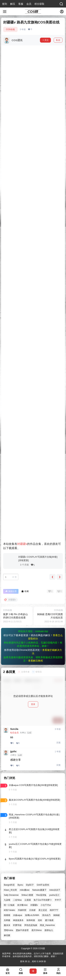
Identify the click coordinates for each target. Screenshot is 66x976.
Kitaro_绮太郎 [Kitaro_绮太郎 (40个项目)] (10, 890)
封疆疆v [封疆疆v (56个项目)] (34, 905)
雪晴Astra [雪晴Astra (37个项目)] (8, 930)
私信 (58, 40)
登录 (33, 704)
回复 (58, 742)
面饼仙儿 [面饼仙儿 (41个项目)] (49, 930)
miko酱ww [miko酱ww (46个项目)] (24, 890)
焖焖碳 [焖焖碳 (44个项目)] (56, 915)
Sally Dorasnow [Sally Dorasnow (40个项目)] (11, 895)
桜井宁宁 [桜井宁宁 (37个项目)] (54, 910)
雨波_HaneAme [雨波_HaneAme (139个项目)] (47, 925)
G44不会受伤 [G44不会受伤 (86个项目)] (43, 885)
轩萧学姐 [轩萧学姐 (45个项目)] (17, 925)
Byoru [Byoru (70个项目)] (20, 885)
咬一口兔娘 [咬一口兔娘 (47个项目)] (9, 905)
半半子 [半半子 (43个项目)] (58, 900)
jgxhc (13, 751)
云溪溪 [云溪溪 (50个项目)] (27, 900)
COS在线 (10, 29)
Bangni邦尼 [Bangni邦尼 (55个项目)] (9, 885)
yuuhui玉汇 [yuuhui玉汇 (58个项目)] (54, 895)
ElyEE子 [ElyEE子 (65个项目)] (30, 885)
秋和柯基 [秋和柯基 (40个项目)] (31, 920)
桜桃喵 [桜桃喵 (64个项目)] (7, 915)
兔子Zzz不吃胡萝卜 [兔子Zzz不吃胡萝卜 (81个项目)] (43, 900)
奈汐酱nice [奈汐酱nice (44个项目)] (22, 905)
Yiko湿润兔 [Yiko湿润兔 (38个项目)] (41, 895)
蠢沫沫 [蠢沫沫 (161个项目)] (7, 925)
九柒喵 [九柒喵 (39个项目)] (7, 900)
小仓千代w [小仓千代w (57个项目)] (46, 905)
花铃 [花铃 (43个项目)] (40, 920)
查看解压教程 (35, 660)
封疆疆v (22, 543)
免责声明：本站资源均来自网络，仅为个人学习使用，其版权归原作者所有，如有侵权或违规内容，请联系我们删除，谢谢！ (32, 955)
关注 (45, 40)
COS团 (41, 948)
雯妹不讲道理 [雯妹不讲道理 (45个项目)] (22, 930)
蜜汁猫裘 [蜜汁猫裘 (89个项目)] (49, 920)
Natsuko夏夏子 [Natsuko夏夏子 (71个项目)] (39, 890)
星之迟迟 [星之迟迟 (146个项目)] (43, 910)
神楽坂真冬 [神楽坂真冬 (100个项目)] (18, 920)
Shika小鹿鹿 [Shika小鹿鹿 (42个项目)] (27, 895)
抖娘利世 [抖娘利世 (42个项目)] (22, 910)
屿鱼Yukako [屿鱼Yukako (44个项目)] (9, 910)
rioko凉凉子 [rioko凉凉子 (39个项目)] (54, 890)
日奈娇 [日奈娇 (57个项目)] (32, 910)
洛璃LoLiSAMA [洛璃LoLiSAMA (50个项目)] (32, 915)
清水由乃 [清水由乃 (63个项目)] (46, 915)
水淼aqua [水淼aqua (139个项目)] (17, 915)
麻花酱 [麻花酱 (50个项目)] (7, 935)
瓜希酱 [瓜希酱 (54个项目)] (7, 920)
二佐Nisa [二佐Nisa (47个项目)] (17, 900)
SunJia (14, 729)
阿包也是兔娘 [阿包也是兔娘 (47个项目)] (30, 925)
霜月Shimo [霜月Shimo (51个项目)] (37, 930)
